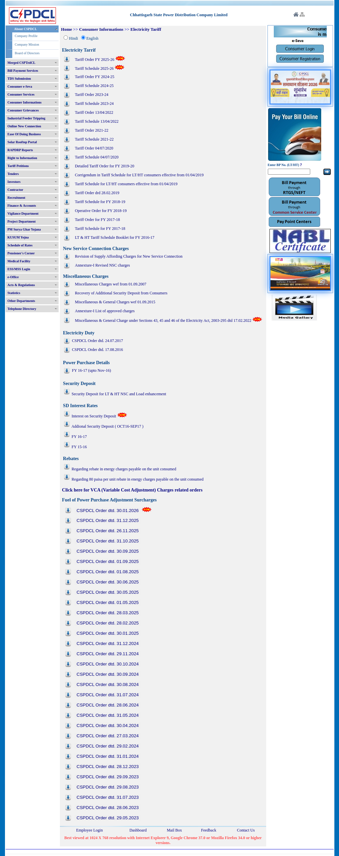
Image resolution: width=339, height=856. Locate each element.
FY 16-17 (79, 436)
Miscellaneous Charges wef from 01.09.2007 (110, 284)
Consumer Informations (25, 102)
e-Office (13, 277)
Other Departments (21, 301)
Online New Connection (24, 126)
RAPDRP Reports (20, 150)
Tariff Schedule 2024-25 (94, 85)
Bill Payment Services (23, 70)
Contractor (16, 190)
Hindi (73, 38)
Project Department (22, 221)
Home (66, 29)
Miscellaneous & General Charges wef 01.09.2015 (115, 302)
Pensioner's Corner (21, 253)
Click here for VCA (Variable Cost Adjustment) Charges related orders (132, 490)
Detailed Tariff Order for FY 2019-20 (104, 166)
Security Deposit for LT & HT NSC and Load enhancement (115, 394)
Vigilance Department (23, 213)
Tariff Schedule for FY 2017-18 (100, 228)
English (92, 38)
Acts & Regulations (21, 285)
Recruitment (16, 197)
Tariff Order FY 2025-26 (94, 59)
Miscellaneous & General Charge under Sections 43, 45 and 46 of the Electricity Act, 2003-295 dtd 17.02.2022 (163, 320)
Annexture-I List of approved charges (104, 311)
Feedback (208, 830)
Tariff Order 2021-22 (91, 130)
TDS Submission (19, 78)
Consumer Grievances (23, 110)
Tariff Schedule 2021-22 (94, 139)
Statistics (14, 293)
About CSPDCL (25, 29)
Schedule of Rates (20, 245)
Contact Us (246, 830)
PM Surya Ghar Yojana (24, 229)
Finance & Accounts (22, 205)
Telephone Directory (22, 309)
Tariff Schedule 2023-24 (94, 103)
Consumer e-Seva (20, 86)
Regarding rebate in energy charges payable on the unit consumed (124, 469)
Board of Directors (27, 53)
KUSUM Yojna (18, 237)
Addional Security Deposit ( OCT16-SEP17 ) (108, 426)
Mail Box (174, 830)
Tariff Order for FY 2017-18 (97, 219)
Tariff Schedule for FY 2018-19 (100, 201)
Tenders (13, 174)
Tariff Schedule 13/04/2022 (97, 121)
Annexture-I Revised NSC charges (102, 265)
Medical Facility (19, 261)
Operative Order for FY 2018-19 (100, 210)
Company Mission (27, 44)
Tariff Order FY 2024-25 (94, 76)
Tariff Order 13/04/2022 (94, 112)
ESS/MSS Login (19, 269)
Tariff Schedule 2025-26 (94, 68)
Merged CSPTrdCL (22, 62)
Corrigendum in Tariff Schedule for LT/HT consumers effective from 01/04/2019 (139, 175)
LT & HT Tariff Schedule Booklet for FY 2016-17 (114, 237)
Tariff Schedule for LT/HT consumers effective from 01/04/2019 (126, 184)
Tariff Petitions (18, 166)
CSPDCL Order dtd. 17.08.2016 (97, 349)
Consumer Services (21, 94)
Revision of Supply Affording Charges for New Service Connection (128, 256)
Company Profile (26, 36)
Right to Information (22, 158)
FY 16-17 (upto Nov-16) (91, 370)
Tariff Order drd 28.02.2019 (97, 193)
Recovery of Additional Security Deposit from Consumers (121, 293)
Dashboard (138, 830)
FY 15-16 (79, 447)
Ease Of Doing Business (24, 134)
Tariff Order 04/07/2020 (94, 148)
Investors (14, 182)
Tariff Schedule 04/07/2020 (97, 157)
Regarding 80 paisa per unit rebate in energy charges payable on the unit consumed (137, 479)
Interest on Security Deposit (94, 416)
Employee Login (89, 830)
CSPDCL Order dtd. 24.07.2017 (97, 340)
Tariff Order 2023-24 (91, 94)
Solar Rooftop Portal (22, 142)
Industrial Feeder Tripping (26, 118)
